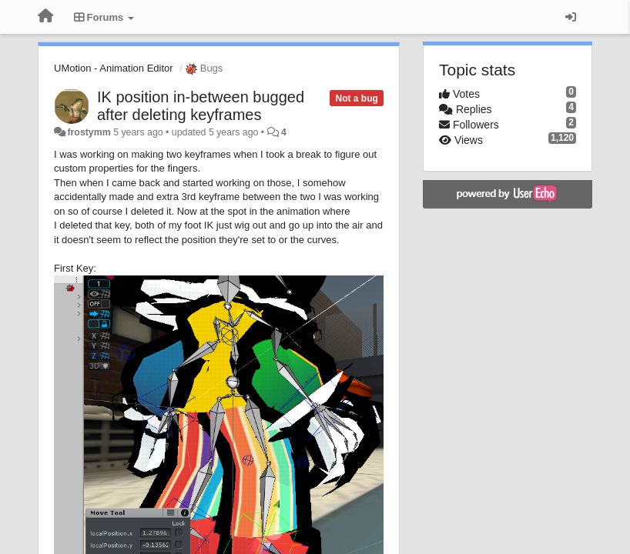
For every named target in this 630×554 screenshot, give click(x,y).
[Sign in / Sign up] (571, 17)
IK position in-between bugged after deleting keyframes (200, 105)
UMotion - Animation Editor (113, 68)
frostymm (88, 132)
